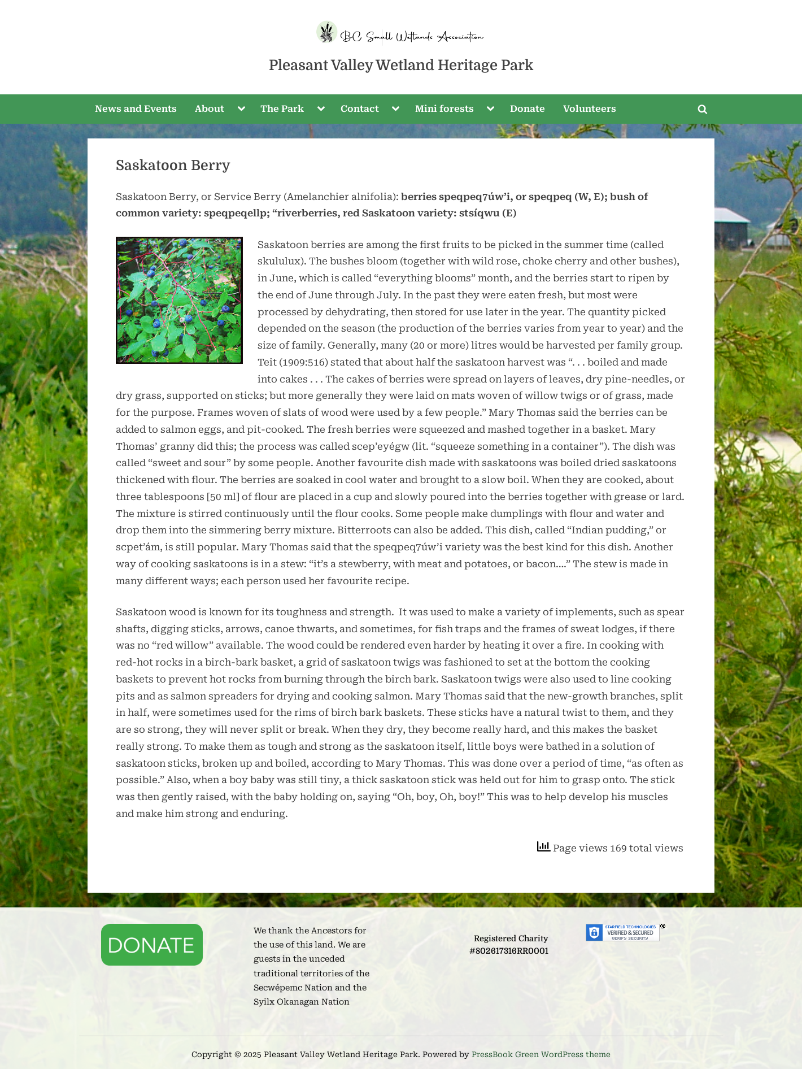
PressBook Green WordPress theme (541, 1054)
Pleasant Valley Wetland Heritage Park (401, 65)
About (209, 108)
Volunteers (589, 108)
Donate (527, 108)
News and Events (136, 108)
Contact (360, 108)
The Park (282, 108)
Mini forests (444, 108)
